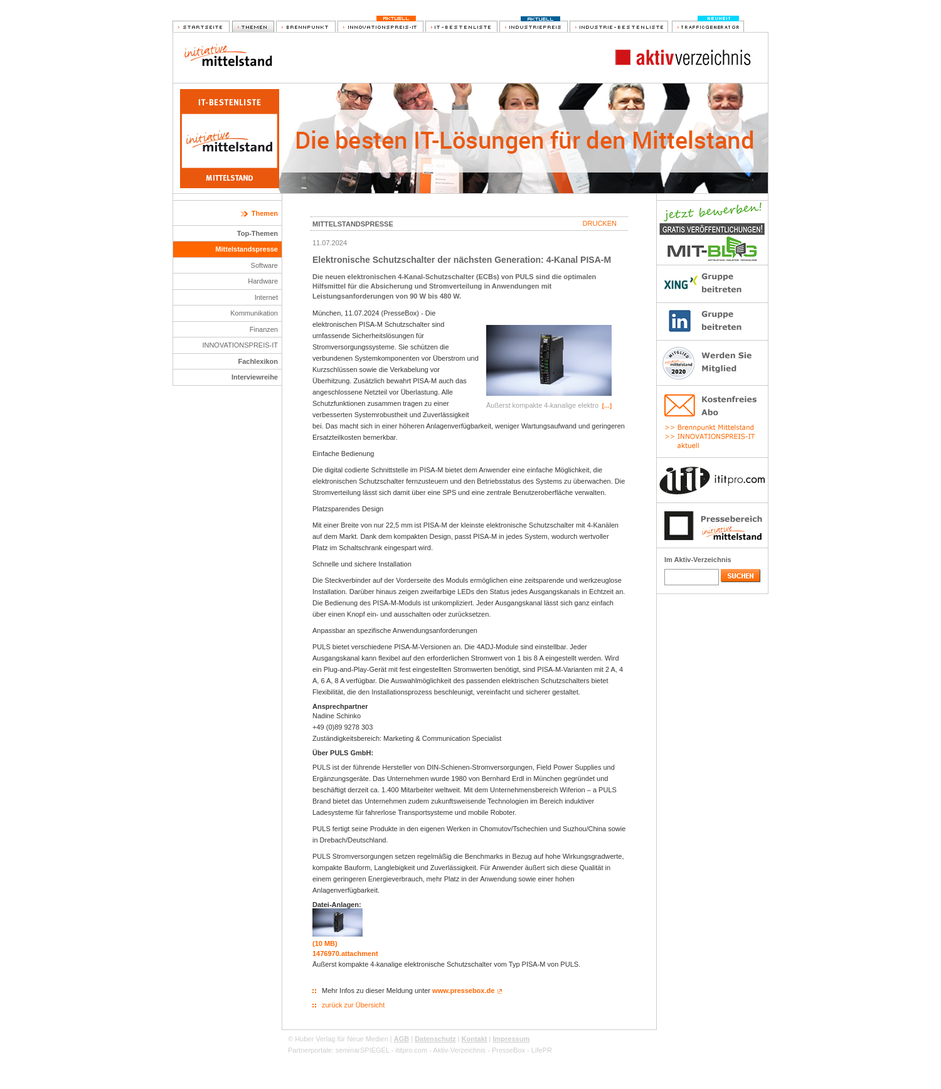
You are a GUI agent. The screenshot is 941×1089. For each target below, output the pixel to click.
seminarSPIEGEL (363, 1050)
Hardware (263, 281)
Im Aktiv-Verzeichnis (697, 559)
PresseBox (508, 1050)
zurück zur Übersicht (353, 1005)
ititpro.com (411, 1050)
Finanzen (264, 329)
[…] (607, 406)
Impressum (510, 1039)
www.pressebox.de (463, 990)
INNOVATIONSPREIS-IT (240, 345)
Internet (266, 297)
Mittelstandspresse (246, 249)
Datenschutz (435, 1039)
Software (264, 265)
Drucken (600, 223)
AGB (401, 1039)
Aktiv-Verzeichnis (459, 1050)
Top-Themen (257, 233)
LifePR (541, 1050)
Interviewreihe (254, 377)
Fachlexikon (258, 361)
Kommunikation (254, 313)
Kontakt (474, 1039)
